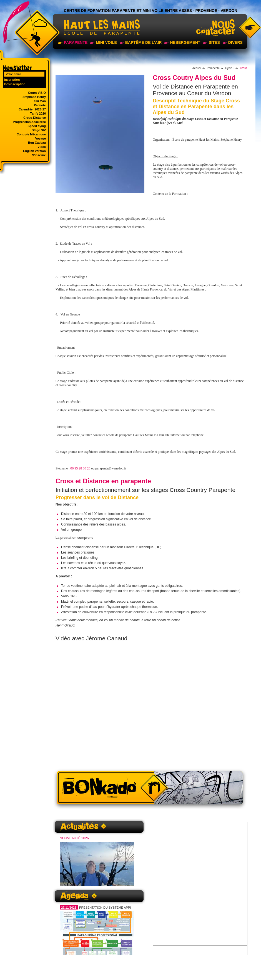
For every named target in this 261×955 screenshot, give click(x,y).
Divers (235, 42)
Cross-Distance (34, 117)
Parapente (75, 42)
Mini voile (106, 42)
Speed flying (37, 126)
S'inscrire (39, 155)
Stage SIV (39, 130)
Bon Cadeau (37, 142)
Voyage (40, 138)
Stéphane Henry (34, 96)
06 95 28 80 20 (80, 468)
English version (34, 151)
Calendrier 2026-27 (32, 109)
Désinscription (14, 84)
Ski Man (40, 101)
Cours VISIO (37, 92)
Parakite (40, 105)
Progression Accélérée (29, 121)
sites (214, 42)
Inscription (12, 79)
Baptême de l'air (143, 42)
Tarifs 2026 (38, 113)
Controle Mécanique (31, 134)
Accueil (196, 68)
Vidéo (41, 146)
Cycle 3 (229, 68)
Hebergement (185, 42)
